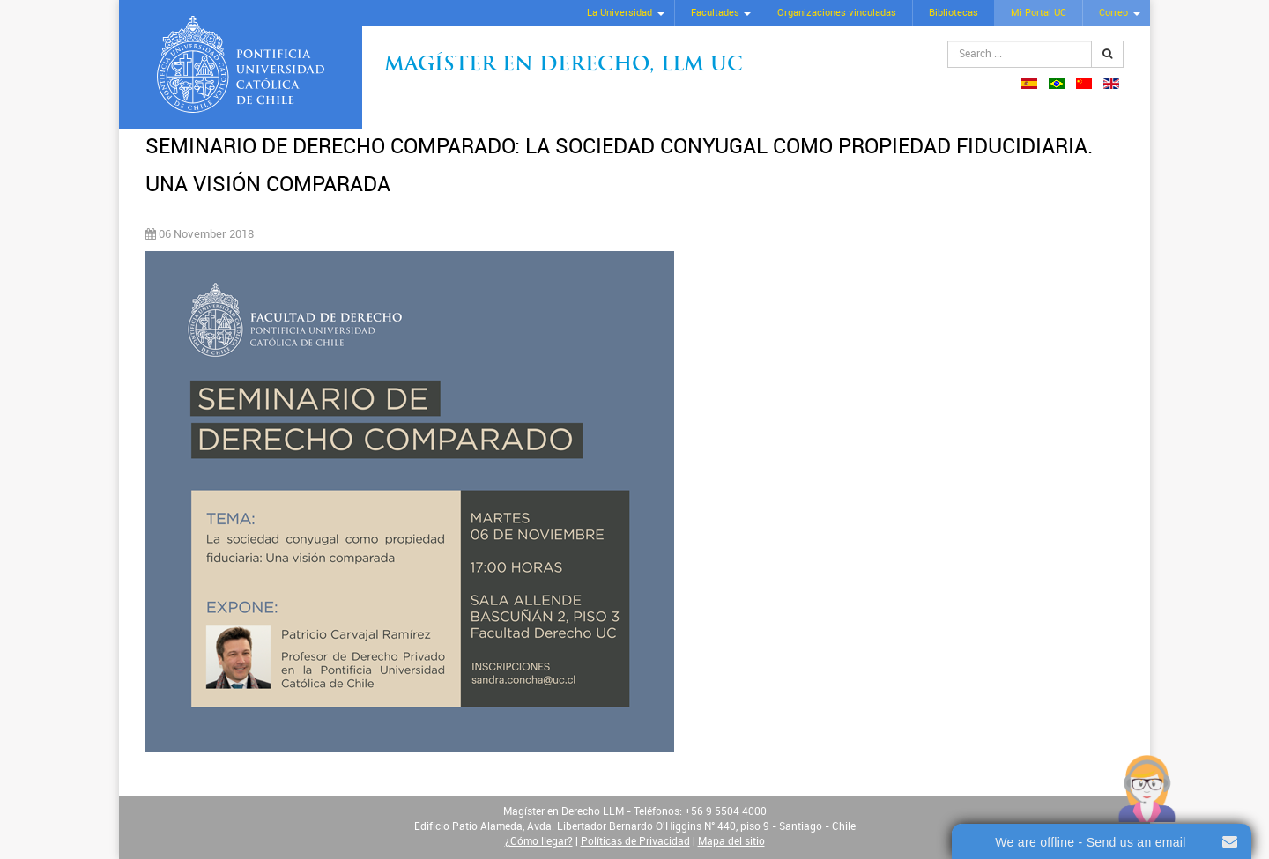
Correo (1113, 13)
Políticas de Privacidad (635, 841)
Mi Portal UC (1038, 13)
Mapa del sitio (731, 841)
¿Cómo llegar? (539, 841)
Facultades (715, 13)
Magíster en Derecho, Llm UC (563, 66)
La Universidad (619, 13)
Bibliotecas (953, 13)
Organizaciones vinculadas (836, 13)
